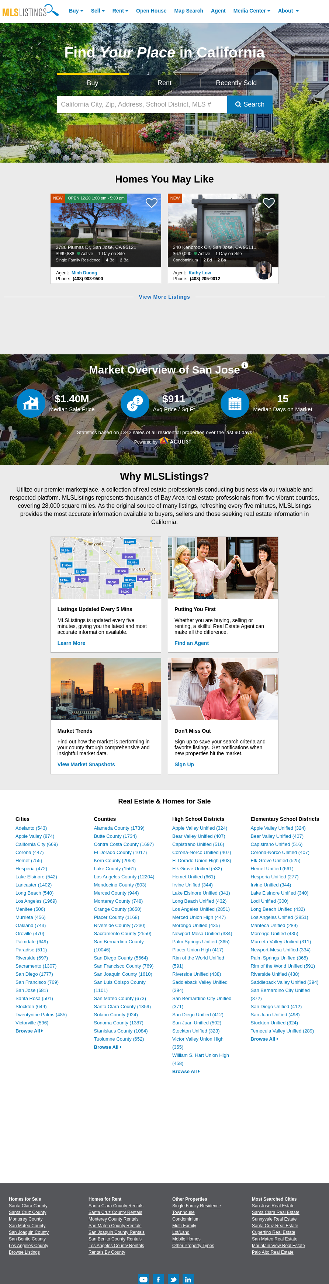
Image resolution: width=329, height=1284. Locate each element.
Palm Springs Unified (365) (200, 941)
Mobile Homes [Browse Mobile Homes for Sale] (186, 1239)
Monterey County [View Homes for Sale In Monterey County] (25, 1219)
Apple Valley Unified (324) (199, 828)
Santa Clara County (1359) (122, 1006)
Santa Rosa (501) (34, 998)
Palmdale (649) (31, 941)
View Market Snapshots (86, 764)
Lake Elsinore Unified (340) (280, 893)
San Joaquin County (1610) (123, 974)
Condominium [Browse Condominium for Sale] (186, 1219)
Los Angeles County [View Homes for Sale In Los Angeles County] (28, 1245)
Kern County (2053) (115, 860)
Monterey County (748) (118, 901)
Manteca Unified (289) (274, 925)
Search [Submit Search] (249, 104)
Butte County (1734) (115, 836)
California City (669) (36, 844)
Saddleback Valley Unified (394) (285, 982)
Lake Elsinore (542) (36, 876)
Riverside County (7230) (120, 925)
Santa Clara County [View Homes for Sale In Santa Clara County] (28, 1205)
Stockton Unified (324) (274, 1023)
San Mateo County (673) (120, 998)
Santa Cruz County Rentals (115, 1212)
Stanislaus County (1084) (121, 1031)
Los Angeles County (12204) (124, 876)
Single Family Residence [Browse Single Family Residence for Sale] (196, 1205)
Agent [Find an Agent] (218, 11)
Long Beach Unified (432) (199, 901)
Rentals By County (107, 1252)
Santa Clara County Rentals (116, 1205)
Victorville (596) (31, 1023)
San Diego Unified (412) (198, 1014)
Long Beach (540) (34, 893)
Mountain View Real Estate (278, 1245)
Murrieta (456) (30, 917)
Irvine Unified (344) (192, 885)
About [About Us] (286, 11)
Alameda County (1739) (119, 828)
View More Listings (164, 297)
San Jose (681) (31, 990)
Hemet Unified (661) (193, 876)
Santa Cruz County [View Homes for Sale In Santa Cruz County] (27, 1212)
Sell (95, 11)
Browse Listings (24, 1252)
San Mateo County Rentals (115, 1225)
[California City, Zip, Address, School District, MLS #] (142, 105)
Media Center (249, 11)
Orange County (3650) (118, 909)
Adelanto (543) (31, 828)
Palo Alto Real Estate (273, 1252)
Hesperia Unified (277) (275, 876)
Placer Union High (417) (198, 949)
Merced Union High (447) (199, 917)
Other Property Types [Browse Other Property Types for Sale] (193, 1245)
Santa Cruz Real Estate (275, 1225)
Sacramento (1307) (35, 966)
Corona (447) (29, 852)
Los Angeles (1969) (36, 901)
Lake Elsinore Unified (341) (201, 893)
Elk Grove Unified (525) (276, 860)
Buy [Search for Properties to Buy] (92, 83)
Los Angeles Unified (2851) (201, 909)
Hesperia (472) (31, 868)
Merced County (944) (116, 893)
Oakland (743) (30, 925)
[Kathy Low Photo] (264, 267)
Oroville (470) (29, 933)
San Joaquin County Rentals (117, 1232)
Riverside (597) (31, 958)
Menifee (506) (30, 909)
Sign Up (184, 764)
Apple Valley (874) (34, 836)
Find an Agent (191, 643)
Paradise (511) (31, 949)
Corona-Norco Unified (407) (201, 852)
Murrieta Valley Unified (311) (281, 941)
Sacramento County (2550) (123, 933)
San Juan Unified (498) (275, 1014)
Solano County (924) (116, 1014)
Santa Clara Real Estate (275, 1212)
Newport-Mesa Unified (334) (202, 933)
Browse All (29, 1031)
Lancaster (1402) (33, 885)
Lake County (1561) (115, 868)
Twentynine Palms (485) (41, 1014)
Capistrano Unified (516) (198, 844)
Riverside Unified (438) (196, 974)
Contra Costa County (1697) (124, 844)
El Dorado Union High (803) (201, 860)
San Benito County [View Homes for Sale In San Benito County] (27, 1239)
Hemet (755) (28, 860)
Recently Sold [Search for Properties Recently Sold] (236, 83)
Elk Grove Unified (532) (197, 868)
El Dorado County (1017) (120, 852)
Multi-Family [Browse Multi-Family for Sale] (184, 1225)
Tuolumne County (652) (119, 1039)
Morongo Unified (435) (196, 925)
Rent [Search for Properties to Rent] (164, 83)
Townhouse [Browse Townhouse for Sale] (183, 1212)
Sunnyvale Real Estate (274, 1219)
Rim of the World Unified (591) (283, 966)
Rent (118, 11)
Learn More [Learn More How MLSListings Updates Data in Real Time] (71, 643)
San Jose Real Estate (273, 1205)
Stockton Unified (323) (196, 1031)
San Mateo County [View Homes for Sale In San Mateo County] (27, 1225)
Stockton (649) (31, 1006)
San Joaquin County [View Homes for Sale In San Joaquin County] (29, 1232)
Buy (74, 11)
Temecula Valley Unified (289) (282, 1031)
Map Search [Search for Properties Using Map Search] (189, 11)
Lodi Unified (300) (270, 901)
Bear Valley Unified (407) (198, 836)
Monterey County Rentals (113, 1219)
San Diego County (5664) (121, 958)
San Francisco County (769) (124, 966)
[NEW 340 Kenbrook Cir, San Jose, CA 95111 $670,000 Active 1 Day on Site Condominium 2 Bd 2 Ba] (223, 230)
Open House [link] (151, 11)
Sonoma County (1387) (118, 1023)
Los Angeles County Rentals (116, 1245)
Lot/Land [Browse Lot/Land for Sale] (181, 1232)
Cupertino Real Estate (273, 1232)
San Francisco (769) (37, 982)
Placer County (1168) (116, 917)
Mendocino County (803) (120, 885)
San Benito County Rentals (115, 1239)
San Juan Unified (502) (196, 1023)
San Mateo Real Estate (274, 1239)
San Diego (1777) (34, 974)
